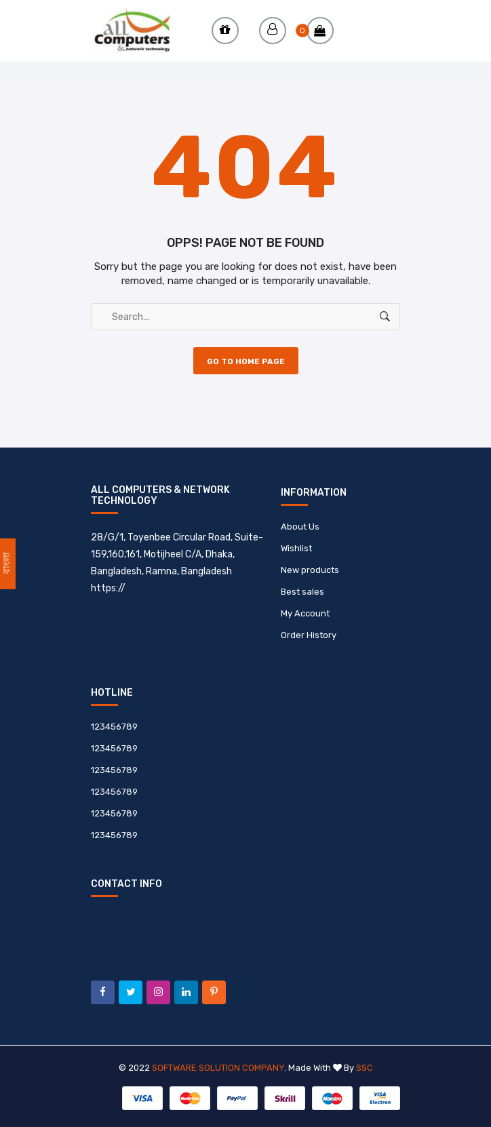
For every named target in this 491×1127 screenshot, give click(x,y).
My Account (305, 613)
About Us (300, 526)
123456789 (114, 726)
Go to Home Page (246, 361)
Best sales (302, 592)
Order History (308, 635)
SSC (364, 1068)
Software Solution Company (218, 1068)
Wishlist (296, 548)
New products (310, 570)
